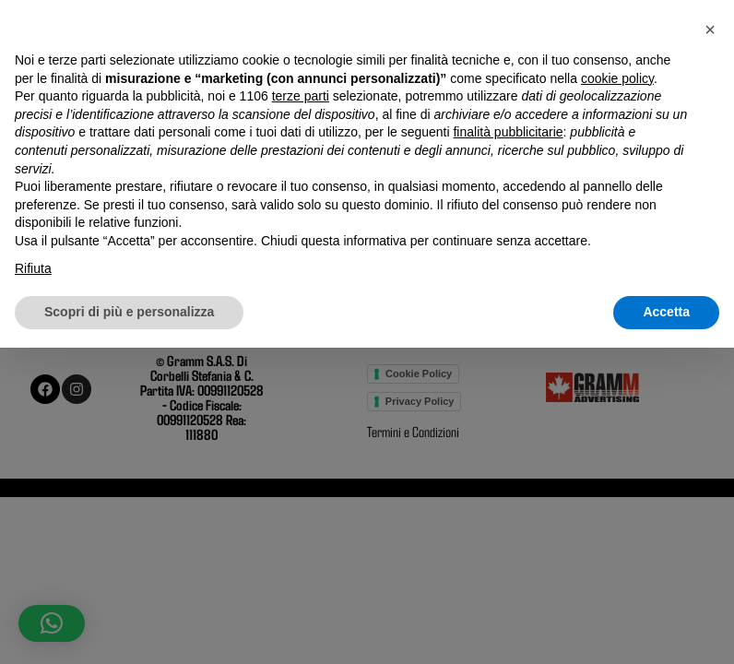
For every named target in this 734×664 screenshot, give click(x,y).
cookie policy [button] (617, 394)
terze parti (300, 412)
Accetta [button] (666, 628)
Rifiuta (33, 584)
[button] (710, 346)
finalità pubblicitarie (507, 449)
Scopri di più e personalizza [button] (129, 628)
